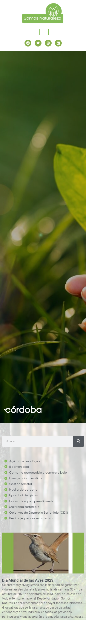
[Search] (78, 441)
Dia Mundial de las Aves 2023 (27, 580)
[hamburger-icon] (44, 32)
